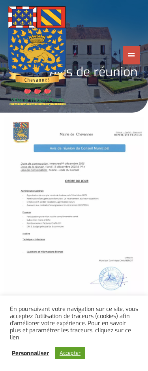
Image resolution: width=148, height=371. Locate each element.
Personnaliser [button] (30, 353)
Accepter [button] (70, 353)
